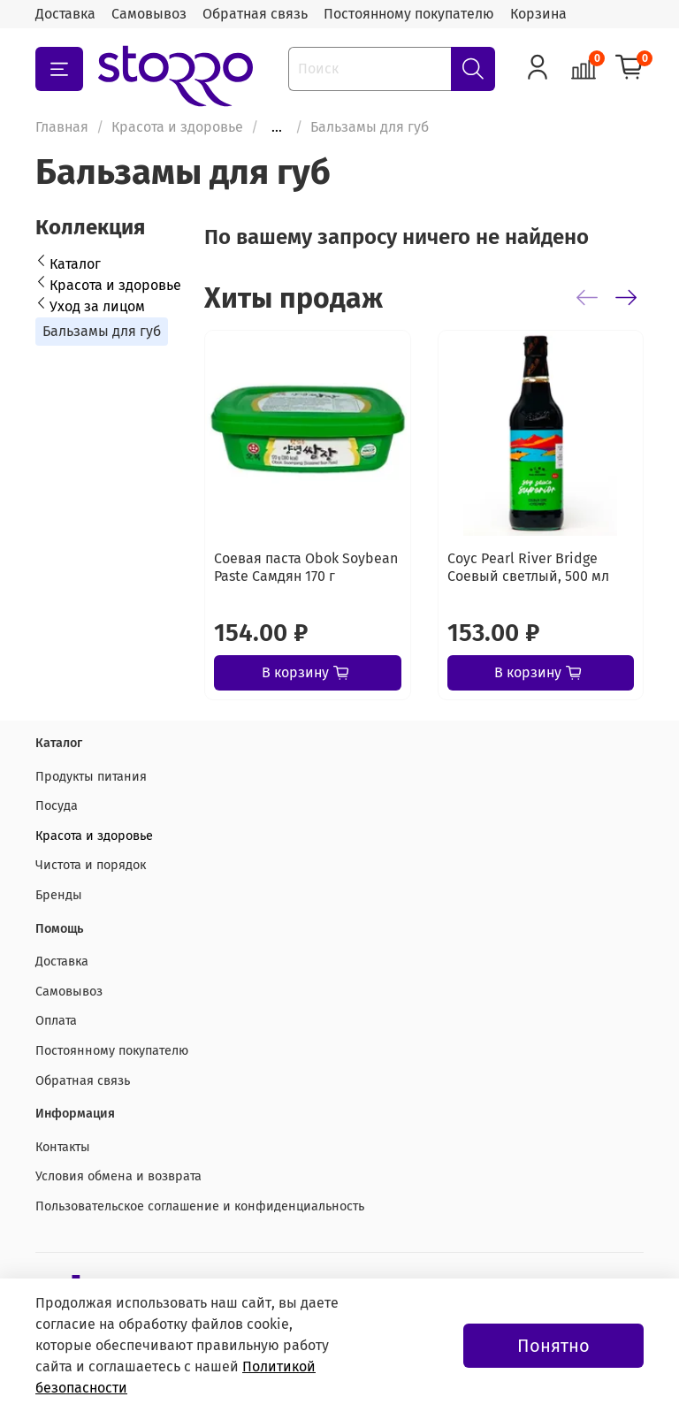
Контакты (62, 1147)
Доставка (65, 13)
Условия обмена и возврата (118, 1176)
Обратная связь (255, 13)
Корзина (538, 13)
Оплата (56, 1020)
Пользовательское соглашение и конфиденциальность (199, 1206)
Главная (61, 126)
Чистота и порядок (90, 865)
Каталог (75, 264)
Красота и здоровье (177, 126)
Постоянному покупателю (409, 13)
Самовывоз (149, 13)
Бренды (58, 895)
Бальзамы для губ (101, 331)
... (276, 127)
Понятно (553, 1345)
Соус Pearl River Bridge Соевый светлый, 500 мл (528, 567)
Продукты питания (91, 776)
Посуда (56, 805)
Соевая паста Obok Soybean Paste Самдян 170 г (306, 567)
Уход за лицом (97, 306)
